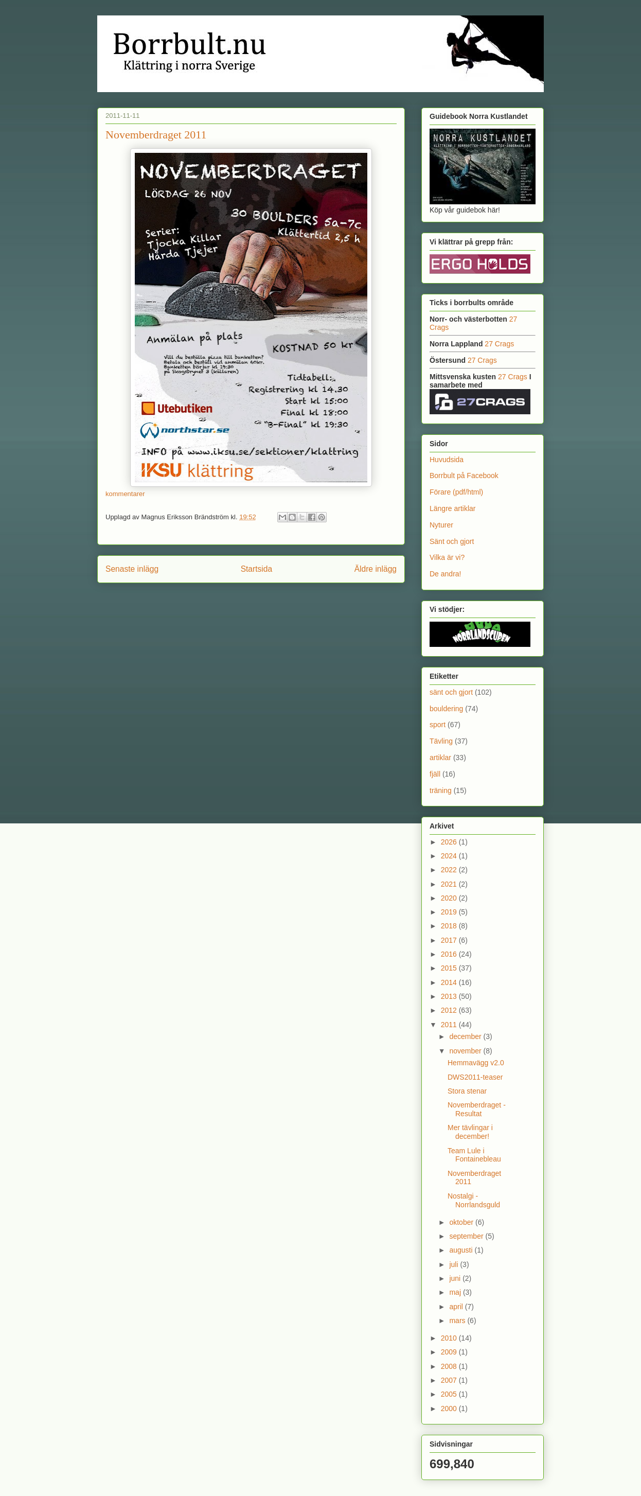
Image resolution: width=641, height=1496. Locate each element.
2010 (450, 1338)
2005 (450, 1394)
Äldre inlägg (375, 569)
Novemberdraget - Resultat (477, 1109)
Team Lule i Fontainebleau (474, 1155)
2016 (450, 954)
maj (455, 1292)
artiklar (440, 757)
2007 (450, 1380)
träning (441, 790)
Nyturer (441, 525)
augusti (461, 1250)
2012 (450, 1010)
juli (454, 1264)
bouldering (446, 709)
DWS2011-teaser (475, 1077)
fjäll (435, 774)
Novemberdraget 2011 (156, 134)
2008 (450, 1366)
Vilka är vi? (447, 557)
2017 (450, 940)
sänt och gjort (451, 692)
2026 (450, 842)
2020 (450, 898)
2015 (450, 968)
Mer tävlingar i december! (470, 1131)
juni (455, 1278)
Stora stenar (467, 1091)
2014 (450, 982)
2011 (450, 1024)
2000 (450, 1408)
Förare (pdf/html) (456, 492)
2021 (450, 884)
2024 (450, 856)
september (467, 1236)
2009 (450, 1352)
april (457, 1307)
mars (458, 1320)
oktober (462, 1222)
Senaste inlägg (131, 569)
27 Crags (499, 344)
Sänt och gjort (452, 541)
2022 (450, 870)
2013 (450, 996)
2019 (450, 912)
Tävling (441, 741)
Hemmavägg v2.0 (476, 1063)
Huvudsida (447, 459)
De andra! (445, 574)
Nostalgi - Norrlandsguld (474, 1200)
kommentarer (125, 494)
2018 (450, 926)
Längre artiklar (453, 508)
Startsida (257, 569)
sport (438, 724)
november (466, 1051)
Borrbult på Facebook (464, 475)
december (466, 1036)
